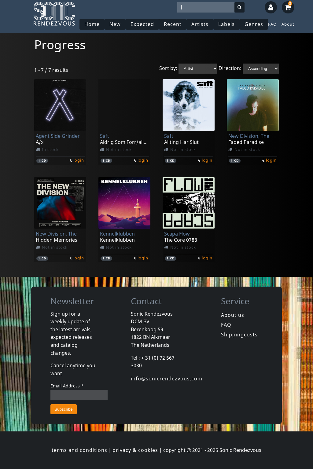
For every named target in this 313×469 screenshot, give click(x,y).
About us (232, 315)
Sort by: (168, 68)
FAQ (272, 24)
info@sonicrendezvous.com (166, 378)
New (115, 24)
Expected (142, 24)
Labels (226, 24)
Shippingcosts (239, 334)
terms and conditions (79, 450)
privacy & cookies (135, 450)
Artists (199, 24)
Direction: (230, 68)
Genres (254, 24)
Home (92, 24)
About (288, 24)
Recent (173, 24)
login (78, 160)
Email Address (67, 386)
